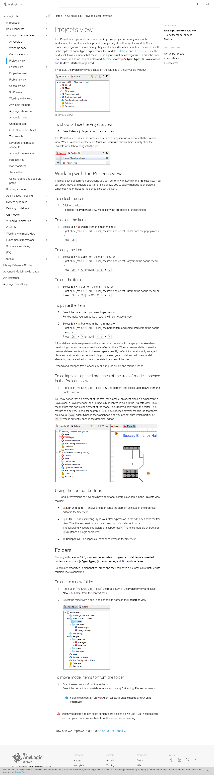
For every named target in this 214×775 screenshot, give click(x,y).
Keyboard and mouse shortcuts (21, 145)
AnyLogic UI (16, 41)
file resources (141, 51)
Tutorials (8, 258)
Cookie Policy (21, 772)
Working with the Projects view (180, 30)
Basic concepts (15, 29)
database (122, 51)
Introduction (13, 22)
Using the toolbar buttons (179, 35)
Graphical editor (18, 54)
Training (110, 765)
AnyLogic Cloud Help (15, 284)
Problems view (17, 79)
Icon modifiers (17, 166)
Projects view (17, 60)
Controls (11, 227)
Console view (17, 85)
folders (110, 59)
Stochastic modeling (18, 246)
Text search (16, 136)
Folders (168, 39)
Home (58, 15)
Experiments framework (20, 240)
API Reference (11, 277)
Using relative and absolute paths (25, 181)
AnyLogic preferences (21, 153)
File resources (171, 63)
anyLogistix (78, 765)
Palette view (16, 67)
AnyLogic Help (11, 16)
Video (139, 765)
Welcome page (18, 48)
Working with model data (21, 233)
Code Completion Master (23, 130)
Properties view (18, 73)
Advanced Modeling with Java (21, 271)
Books (140, 760)
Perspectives (16, 159)
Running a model (16, 189)
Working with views (20, 98)
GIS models (13, 214)
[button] (17, 4)
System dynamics (16, 202)
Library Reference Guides (17, 265)
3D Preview (15, 92)
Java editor (15, 172)
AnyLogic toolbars (19, 104)
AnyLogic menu (18, 117)
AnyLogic (77, 760)
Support (110, 760)
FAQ (8, 252)
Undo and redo (18, 123)
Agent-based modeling (19, 195)
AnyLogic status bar (21, 111)
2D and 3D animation (18, 221)
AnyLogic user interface (20, 35)
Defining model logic (18, 208)
